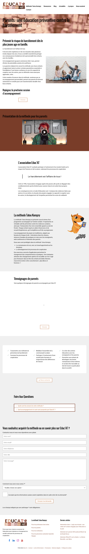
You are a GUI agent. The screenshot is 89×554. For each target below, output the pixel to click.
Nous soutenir (80, 6)
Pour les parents (36, 528)
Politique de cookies (66, 548)
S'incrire (22, 100)
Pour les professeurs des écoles (40, 524)
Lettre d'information (39, 548)
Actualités (62, 6)
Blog (55, 6)
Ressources (47, 6)
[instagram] (18, 540)
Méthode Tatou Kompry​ (33, 6)
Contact (28, 10)
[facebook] (9, 540)
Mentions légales (56, 548)
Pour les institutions (37, 531)
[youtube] (22, 540)
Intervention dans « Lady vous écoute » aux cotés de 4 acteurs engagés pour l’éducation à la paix (73, 527)
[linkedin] (14, 540)
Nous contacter (44, 380)
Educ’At (25, 548)
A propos (71, 6)
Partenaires (48, 548)
